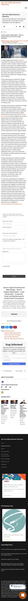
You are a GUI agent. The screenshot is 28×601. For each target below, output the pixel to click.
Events (2, 448)
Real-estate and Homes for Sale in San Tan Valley (4, 419)
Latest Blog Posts (5, 456)
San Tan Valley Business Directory (11, 3)
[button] (16, 26)
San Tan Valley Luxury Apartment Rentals (13, 549)
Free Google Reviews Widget (14, 321)
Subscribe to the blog (14, 363)
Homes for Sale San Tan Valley (13, 407)
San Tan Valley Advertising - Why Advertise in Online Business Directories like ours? (23, 411)
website (20, 60)
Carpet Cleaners (7, 495)
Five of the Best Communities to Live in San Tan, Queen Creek (5, 410)
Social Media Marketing (11, 337)
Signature (6, 251)
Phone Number (7, 227)
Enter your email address (10, 233)
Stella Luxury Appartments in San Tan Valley (13, 536)
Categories (3, 464)
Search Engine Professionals (10, 42)
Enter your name (8, 221)
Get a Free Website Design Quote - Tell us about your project (13, 240)
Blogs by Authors (5, 461)
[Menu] (26, 8)
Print (4, 32)
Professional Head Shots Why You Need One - (8, 371)
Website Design (9, 331)
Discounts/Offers (5, 451)
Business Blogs (4, 454)
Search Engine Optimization (13, 333)
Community (4, 467)
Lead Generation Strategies (12, 335)
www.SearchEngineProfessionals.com (11, 204)
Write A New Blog (5, 458)
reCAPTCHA (6, 266)
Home (2, 443)
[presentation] (14, 270)
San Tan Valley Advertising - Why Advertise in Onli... (21, 371)
